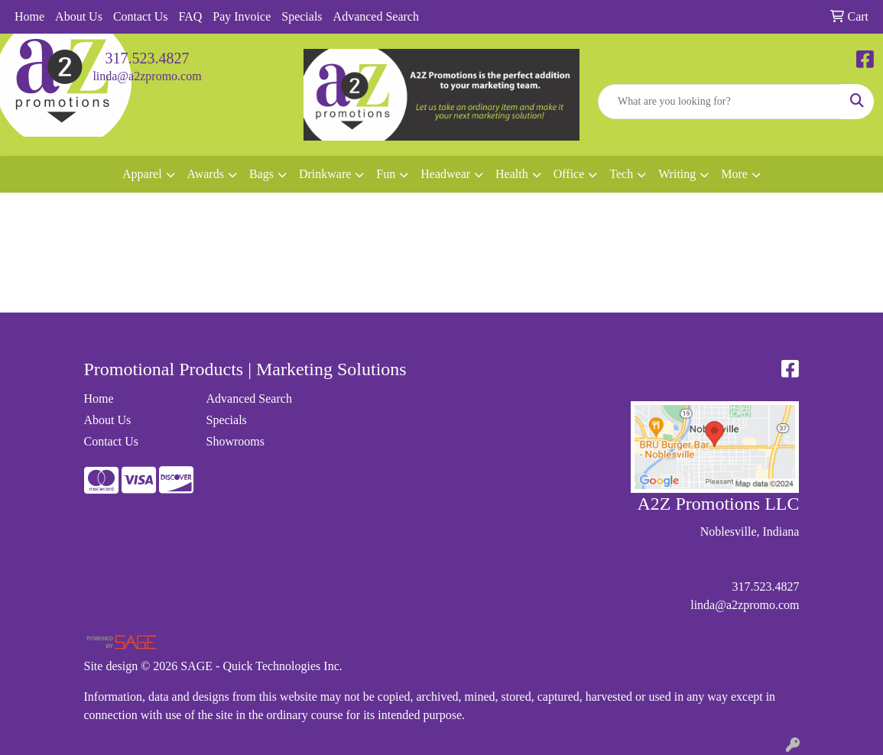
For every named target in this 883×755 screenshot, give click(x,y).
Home (29, 16)
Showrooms (235, 441)
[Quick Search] (720, 101)
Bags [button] (261, 173)
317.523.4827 (148, 58)
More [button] (734, 173)
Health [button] (511, 173)
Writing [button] (677, 173)
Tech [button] (621, 173)
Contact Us (140, 16)
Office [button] (569, 173)
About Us (78, 16)
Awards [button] (205, 173)
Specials (301, 16)
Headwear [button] (445, 173)
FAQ (190, 16)
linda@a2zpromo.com (147, 76)
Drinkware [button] (325, 173)
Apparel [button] (142, 173)
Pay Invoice (242, 16)
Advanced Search (376, 16)
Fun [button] (385, 173)
